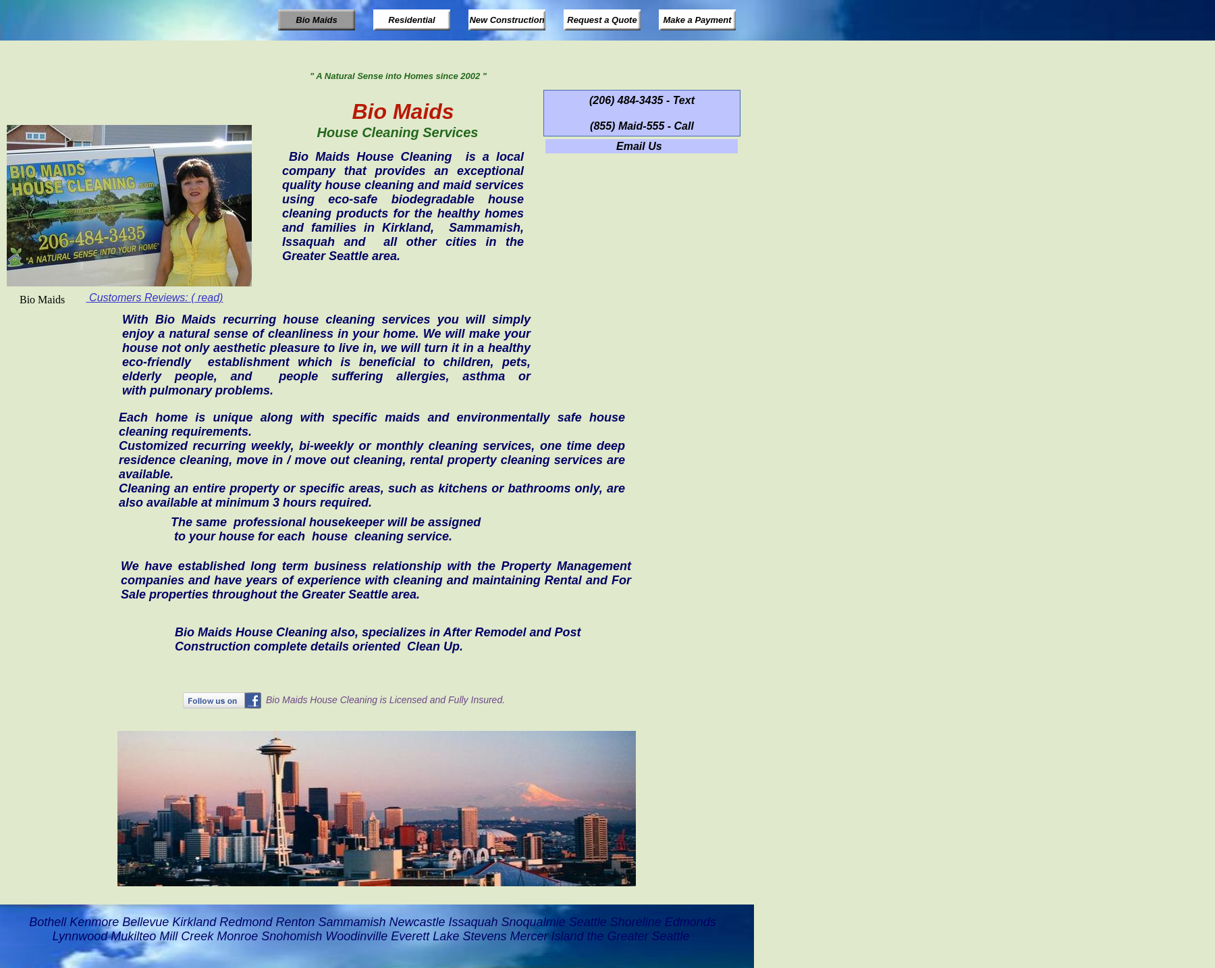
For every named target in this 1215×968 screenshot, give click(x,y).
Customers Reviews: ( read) (154, 297)
